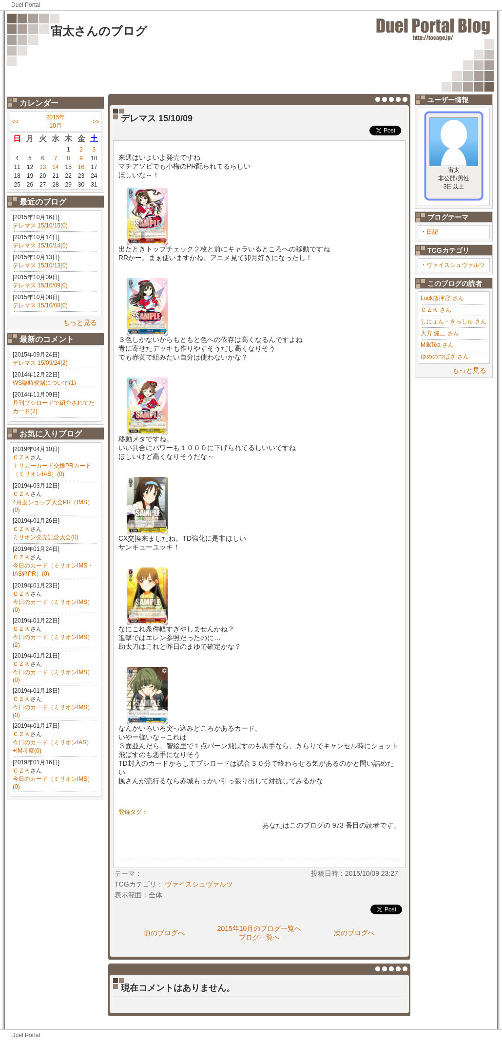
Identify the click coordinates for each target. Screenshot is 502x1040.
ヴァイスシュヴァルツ (455, 265)
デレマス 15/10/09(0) (40, 285)
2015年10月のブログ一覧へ (259, 928)
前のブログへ (164, 933)
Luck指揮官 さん (442, 298)
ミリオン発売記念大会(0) (45, 537)
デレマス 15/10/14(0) (40, 245)
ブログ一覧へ (259, 937)
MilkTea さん (437, 344)
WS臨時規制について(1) (44, 382)
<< (15, 121)
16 (81, 167)
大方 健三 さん (440, 333)
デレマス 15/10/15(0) (40, 225)
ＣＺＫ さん (436, 309)
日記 (432, 231)
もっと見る (80, 322)
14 (55, 167)
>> (96, 121)
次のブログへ (354, 933)
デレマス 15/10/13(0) (40, 265)
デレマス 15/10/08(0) (40, 305)
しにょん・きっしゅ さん (453, 321)
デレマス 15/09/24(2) (40, 362)
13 (42, 167)
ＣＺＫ (21, 457)
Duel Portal (25, 4)
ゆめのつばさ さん (445, 356)
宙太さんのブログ (99, 31)
